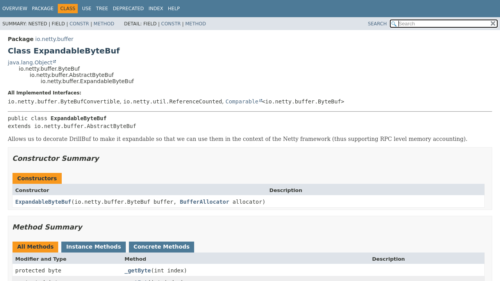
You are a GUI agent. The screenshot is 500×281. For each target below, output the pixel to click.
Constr (79, 24)
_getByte (138, 270)
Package (43, 8)
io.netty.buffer (54, 39)
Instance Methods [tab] (93, 247)
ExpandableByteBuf (43, 202)
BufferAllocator (204, 202)
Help (174, 8)
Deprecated (128, 8)
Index (155, 8)
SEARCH (377, 24)
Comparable (241, 101)
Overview (14, 8)
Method (104, 24)
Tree (102, 8)
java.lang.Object (30, 62)
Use (86, 8)
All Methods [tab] (35, 247)
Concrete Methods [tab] (162, 247)
